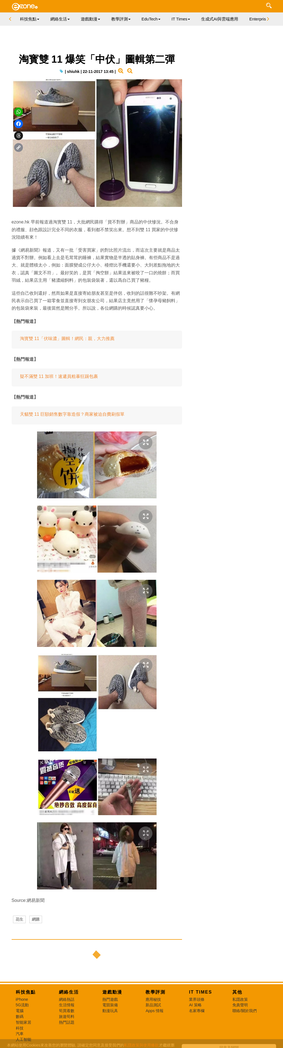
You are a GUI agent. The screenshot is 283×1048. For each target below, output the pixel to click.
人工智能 (23, 1039)
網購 (36, 919)
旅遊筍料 (66, 1016)
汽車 (20, 1033)
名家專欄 (196, 1010)
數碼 (20, 1016)
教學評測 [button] (121, 19)
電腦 (20, 1010)
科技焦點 (26, 992)
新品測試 (153, 1005)
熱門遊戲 (110, 999)
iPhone (22, 999)
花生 (19, 919)
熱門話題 (66, 1022)
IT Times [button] (181, 19)
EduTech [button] (151, 19)
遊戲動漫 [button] (90, 19)
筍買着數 (66, 1010)
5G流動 (22, 1005)
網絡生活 (69, 992)
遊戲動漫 (112, 992)
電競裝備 (110, 1005)
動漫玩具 (110, 1010)
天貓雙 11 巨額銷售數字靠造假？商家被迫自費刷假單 (72, 414)
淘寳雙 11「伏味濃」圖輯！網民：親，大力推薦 (67, 338)
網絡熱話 (66, 999)
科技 (20, 1028)
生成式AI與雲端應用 (219, 19)
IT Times (200, 992)
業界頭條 (196, 999)
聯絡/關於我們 (244, 1010)
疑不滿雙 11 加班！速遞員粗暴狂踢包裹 (59, 376)
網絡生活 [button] (60, 19)
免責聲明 (240, 1005)
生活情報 (66, 1005)
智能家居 (23, 1022)
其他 (237, 992)
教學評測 (155, 992)
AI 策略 (195, 1005)
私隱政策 (240, 999)
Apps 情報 (154, 1010)
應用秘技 (153, 999)
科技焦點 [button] (29, 19)
